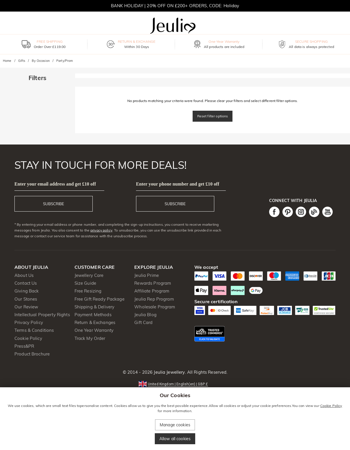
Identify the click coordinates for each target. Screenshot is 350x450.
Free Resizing (88, 291)
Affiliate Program (151, 291)
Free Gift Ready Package (99, 299)
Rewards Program (152, 283)
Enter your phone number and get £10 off (177, 184)
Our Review (26, 307)
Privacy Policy (28, 322)
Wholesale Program (154, 307)
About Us (23, 275)
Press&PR (24, 346)
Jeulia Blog (145, 314)
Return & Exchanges (95, 322)
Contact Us (25, 283)
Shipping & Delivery (95, 307)
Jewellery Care (89, 275)
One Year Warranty (94, 330)
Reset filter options (212, 116)
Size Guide (85, 283)
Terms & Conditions (34, 330)
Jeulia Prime (146, 275)
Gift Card (143, 322)
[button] (175, 383)
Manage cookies (175, 424)
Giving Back (26, 291)
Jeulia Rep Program (154, 299)
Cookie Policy (28, 338)
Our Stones (25, 299)
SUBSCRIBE (53, 203)
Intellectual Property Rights (42, 314)
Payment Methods (93, 314)
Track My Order (90, 338)
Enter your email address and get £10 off (55, 184)
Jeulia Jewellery (168, 372)
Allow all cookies (175, 438)
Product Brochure (32, 354)
